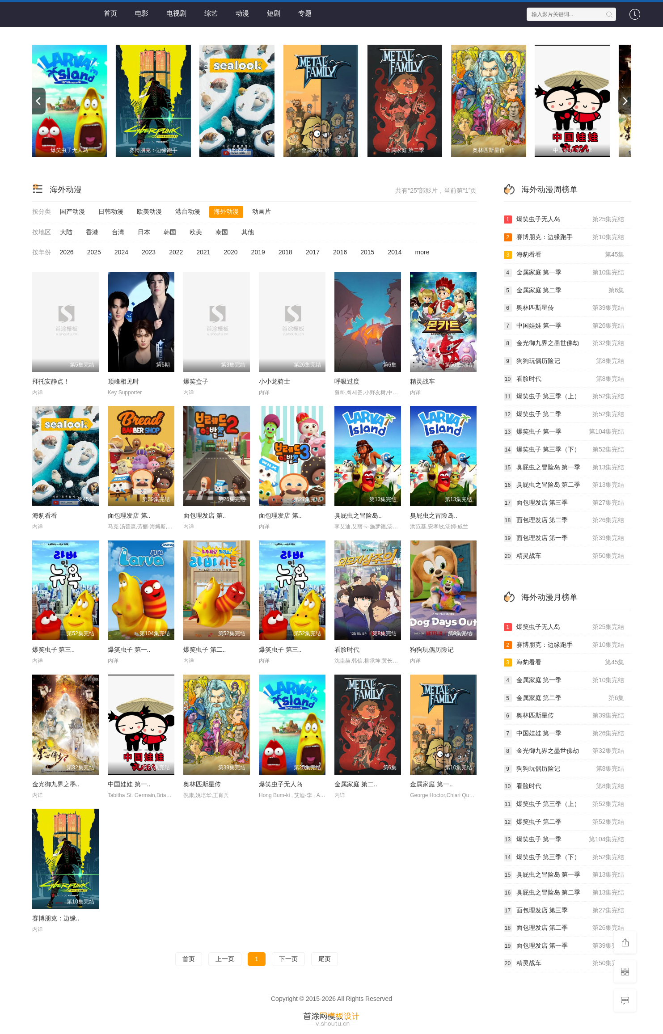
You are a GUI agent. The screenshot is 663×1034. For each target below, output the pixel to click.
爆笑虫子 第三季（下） (564, 449)
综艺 (211, 13)
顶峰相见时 (123, 381)
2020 (230, 252)
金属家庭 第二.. (355, 784)
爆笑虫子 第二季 (564, 414)
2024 (121, 252)
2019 (258, 252)
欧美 (196, 232)
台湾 (118, 232)
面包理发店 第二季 (564, 520)
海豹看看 (44, 515)
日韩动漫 (110, 211)
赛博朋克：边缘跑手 (564, 237)
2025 (94, 252)
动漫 (242, 13)
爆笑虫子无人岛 (281, 784)
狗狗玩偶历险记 (432, 649)
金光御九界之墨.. (56, 784)
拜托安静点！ (51, 381)
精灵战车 (422, 381)
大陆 (66, 232)
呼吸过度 (346, 381)
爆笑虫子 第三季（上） (564, 396)
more (422, 252)
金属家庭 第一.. (431, 784)
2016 (340, 252)
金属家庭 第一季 (564, 272)
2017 (313, 252)
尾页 (324, 958)
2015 (367, 252)
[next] (624, 101)
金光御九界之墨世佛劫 (564, 343)
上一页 (224, 958)
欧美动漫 (149, 211)
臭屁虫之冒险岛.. (358, 515)
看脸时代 (346, 649)
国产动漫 (72, 211)
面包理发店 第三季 (564, 502)
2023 (149, 252)
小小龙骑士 (274, 381)
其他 (247, 232)
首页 (110, 13)
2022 (176, 252)
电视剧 (176, 13)
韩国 (170, 232)
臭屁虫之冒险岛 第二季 (564, 485)
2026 (67, 252)
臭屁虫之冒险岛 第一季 (564, 467)
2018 (285, 252)
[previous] (39, 101)
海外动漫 (226, 211)
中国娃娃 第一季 (564, 325)
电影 (141, 13)
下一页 (288, 958)
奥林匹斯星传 (202, 784)
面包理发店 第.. (129, 515)
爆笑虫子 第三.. (53, 649)
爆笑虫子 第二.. (204, 649)
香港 (92, 232)
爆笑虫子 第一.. (129, 649)
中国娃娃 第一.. (129, 784)
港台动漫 (187, 211)
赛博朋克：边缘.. (56, 918)
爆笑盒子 (195, 381)
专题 (305, 13)
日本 (144, 232)
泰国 (221, 232)
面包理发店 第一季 (564, 538)
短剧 (273, 13)
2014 (394, 252)
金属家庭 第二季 (564, 290)
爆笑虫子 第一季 (564, 431)
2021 (203, 252)
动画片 (261, 211)
